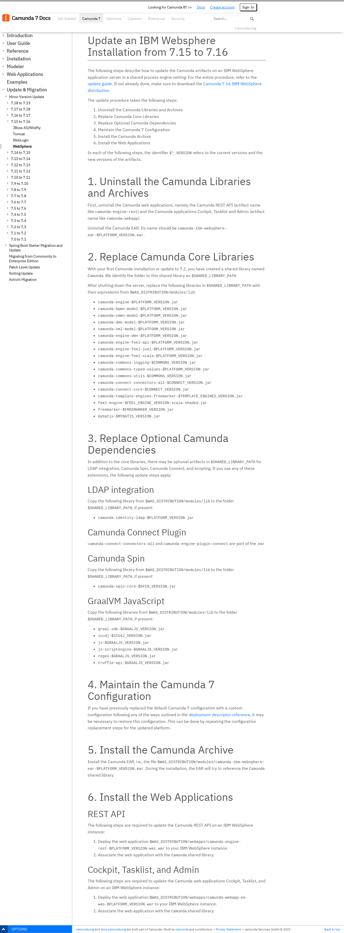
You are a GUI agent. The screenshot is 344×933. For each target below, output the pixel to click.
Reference (17, 51)
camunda (182, 929)
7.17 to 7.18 (20, 109)
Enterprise (156, 18)
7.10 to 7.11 (20, 177)
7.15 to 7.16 (20, 121)
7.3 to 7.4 (18, 220)
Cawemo (135, 18)
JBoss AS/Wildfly (26, 127)
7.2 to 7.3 (18, 227)
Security (178, 18)
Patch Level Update (24, 267)
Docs (201, 7)
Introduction (19, 35)
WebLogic (21, 140)
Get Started (67, 18)
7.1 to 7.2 (18, 233)
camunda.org (85, 929)
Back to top (332, 929)
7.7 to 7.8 (18, 196)
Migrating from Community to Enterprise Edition (32, 258)
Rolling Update (21, 273)
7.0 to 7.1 (18, 239)
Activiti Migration (23, 279)
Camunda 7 (91, 18)
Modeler (15, 66)
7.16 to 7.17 (20, 115)
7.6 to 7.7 (18, 202)
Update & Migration (27, 90)
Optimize (114, 18)
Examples (17, 82)
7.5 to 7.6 (18, 208)
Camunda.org (245, 28)
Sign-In (248, 7)
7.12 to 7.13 (20, 165)
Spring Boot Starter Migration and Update (35, 247)
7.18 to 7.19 (20, 103)
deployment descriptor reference (219, 714)
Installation (19, 59)
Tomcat (19, 134)
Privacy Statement (228, 929)
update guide (100, 83)
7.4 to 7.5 (18, 214)
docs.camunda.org (113, 929)
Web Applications (25, 74)
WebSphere (22, 146)
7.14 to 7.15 (20, 152)
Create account (222, 7)
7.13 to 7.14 (20, 158)
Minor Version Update (26, 96)
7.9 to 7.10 (19, 183)
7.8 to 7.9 (18, 189)
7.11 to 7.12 (20, 171)
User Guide (18, 43)
